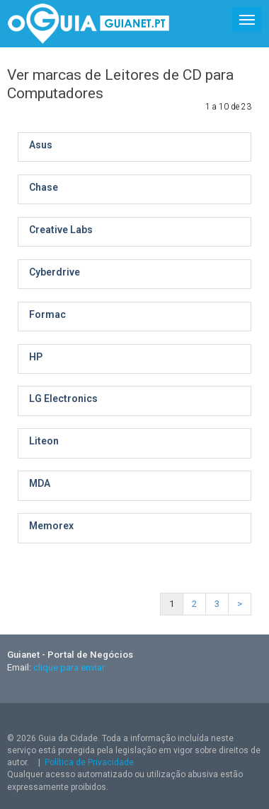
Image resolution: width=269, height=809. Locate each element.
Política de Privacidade (89, 762)
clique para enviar (69, 667)
